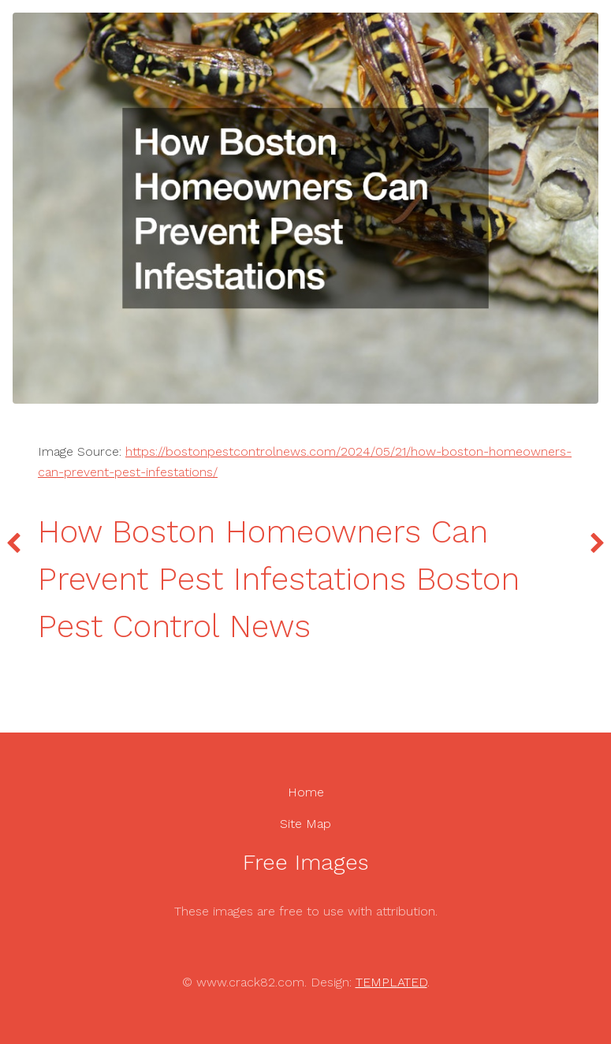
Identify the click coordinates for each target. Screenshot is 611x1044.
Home (306, 792)
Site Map (305, 823)
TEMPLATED (391, 982)
